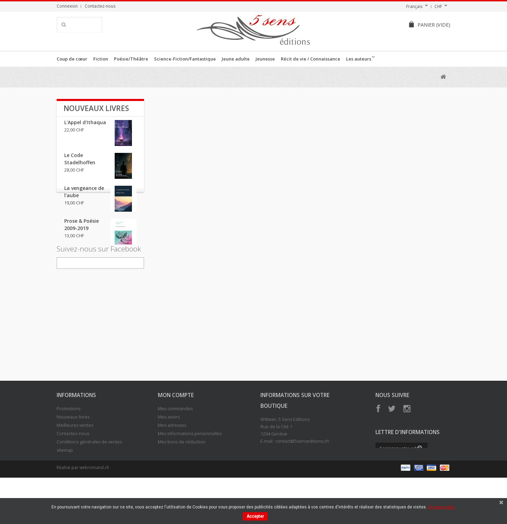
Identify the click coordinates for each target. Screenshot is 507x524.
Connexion (67, 6)
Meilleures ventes (75, 463)
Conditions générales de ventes (89, 479)
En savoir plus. (442, 507)
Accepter (255, 516)
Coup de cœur (72, 59)
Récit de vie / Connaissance (310, 59)
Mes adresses (172, 463)
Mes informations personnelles (190, 471)
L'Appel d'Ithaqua (85, 126)
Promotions (68, 446)
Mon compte (176, 432)
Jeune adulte (236, 59)
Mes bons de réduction (181, 479)
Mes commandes (175, 446)
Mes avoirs (169, 454)
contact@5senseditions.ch (302, 478)
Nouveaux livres (96, 108)
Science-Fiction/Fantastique (185, 59)
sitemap (65, 487)
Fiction (100, 59)
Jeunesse (265, 59)
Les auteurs (358, 59)
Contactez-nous (100, 6)
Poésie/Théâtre (131, 59)
